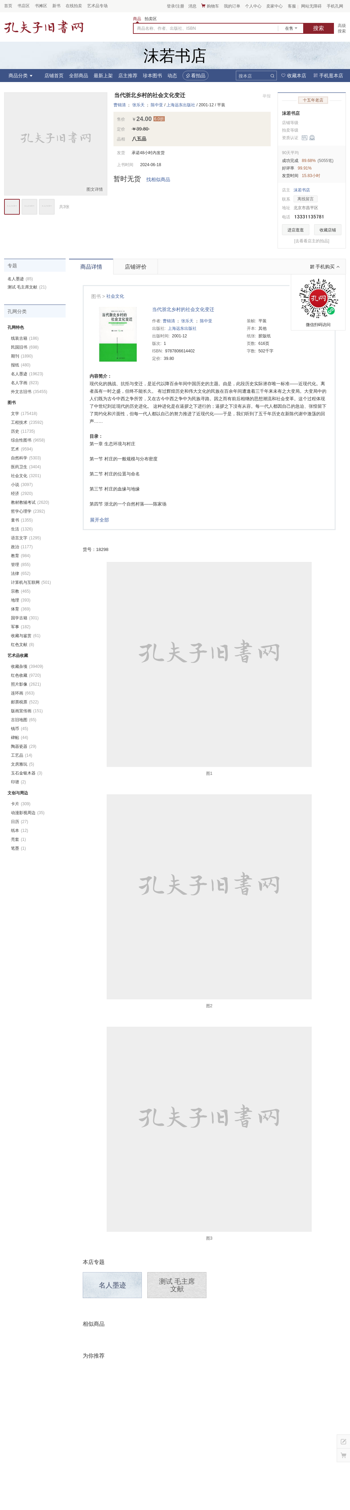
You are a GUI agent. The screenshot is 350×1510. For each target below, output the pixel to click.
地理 (20, 600)
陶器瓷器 (23, 746)
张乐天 (138, 105)
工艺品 (21, 755)
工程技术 (27, 422)
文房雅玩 (22, 764)
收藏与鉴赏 (25, 635)
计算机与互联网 (31, 582)
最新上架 (103, 75)
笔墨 (18, 848)
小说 (22, 484)
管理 (20, 564)
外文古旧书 (29, 391)
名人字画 (25, 382)
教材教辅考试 (30, 502)
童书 (22, 520)
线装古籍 (25, 338)
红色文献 (22, 644)
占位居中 (43, 26)
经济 (22, 493)
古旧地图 (23, 719)
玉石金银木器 (26, 773)
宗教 (20, 591)
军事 (20, 626)
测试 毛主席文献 (177, 1285)
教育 (20, 555)
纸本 (19, 830)
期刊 (22, 356)
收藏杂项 (27, 666)
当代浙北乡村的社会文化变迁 (183, 309)
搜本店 (245, 76)
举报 (266, 96)
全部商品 (78, 75)
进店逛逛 (295, 230)
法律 (20, 573)
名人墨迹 (112, 1285)
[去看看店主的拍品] (311, 241)
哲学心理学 (28, 511)
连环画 (23, 693)
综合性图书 (28, 440)
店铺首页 (54, 75)
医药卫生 (26, 466)
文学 (24, 413)
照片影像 (26, 684)
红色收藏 (26, 675)
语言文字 (26, 538)
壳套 (18, 839)
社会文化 (115, 296)
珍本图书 (152, 75)
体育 (20, 609)
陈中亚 (157, 105)
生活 (22, 529)
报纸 (20, 365)
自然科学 (26, 458)
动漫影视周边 (27, 812)
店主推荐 (127, 75)
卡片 (20, 803)
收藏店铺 (328, 230)
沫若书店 (291, 113)
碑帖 (19, 737)
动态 (172, 75)
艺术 (22, 449)
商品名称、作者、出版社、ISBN (166, 28)
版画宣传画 (27, 711)
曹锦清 (119, 105)
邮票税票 (25, 702)
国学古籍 (25, 618)
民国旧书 (25, 347)
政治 (22, 546)
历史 (23, 431)
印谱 (18, 782)
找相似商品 (158, 179)
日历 (19, 821)
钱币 (19, 728)
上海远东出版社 (180, 105)
